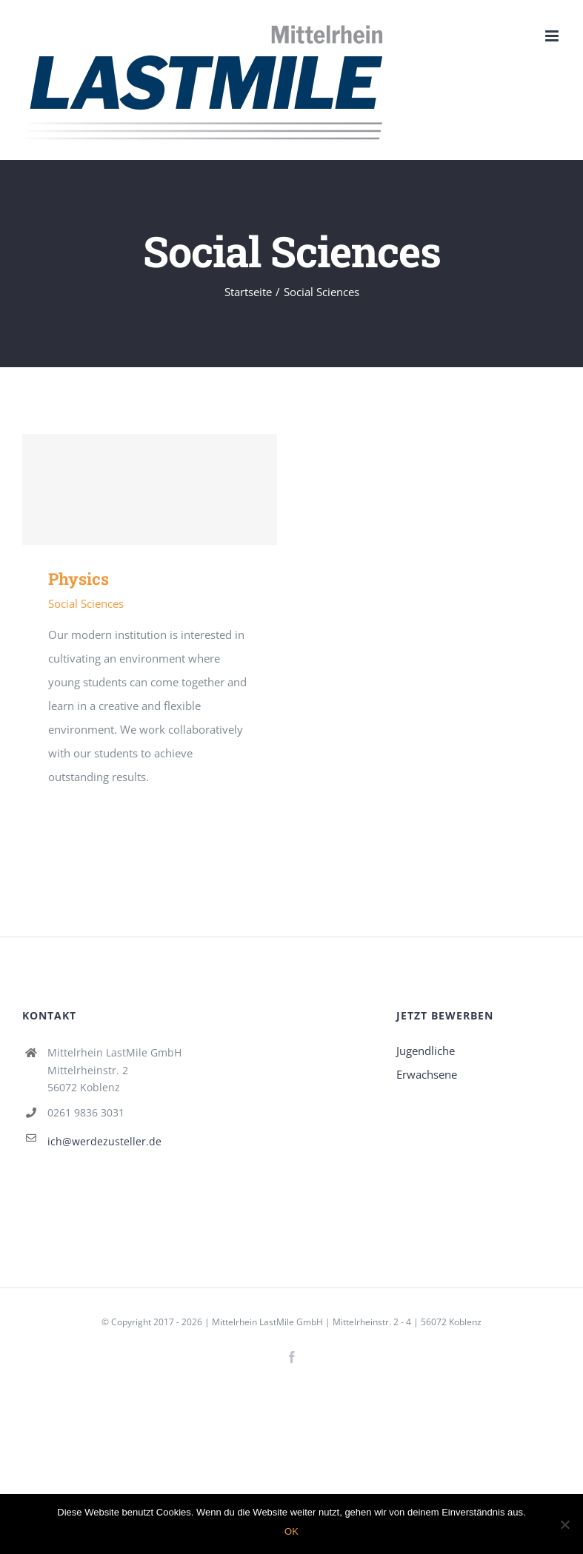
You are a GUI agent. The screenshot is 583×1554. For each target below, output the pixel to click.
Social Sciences (86, 603)
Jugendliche (425, 1050)
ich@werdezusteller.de (104, 1141)
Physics (78, 578)
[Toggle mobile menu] (553, 36)
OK (291, 1531)
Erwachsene (426, 1074)
